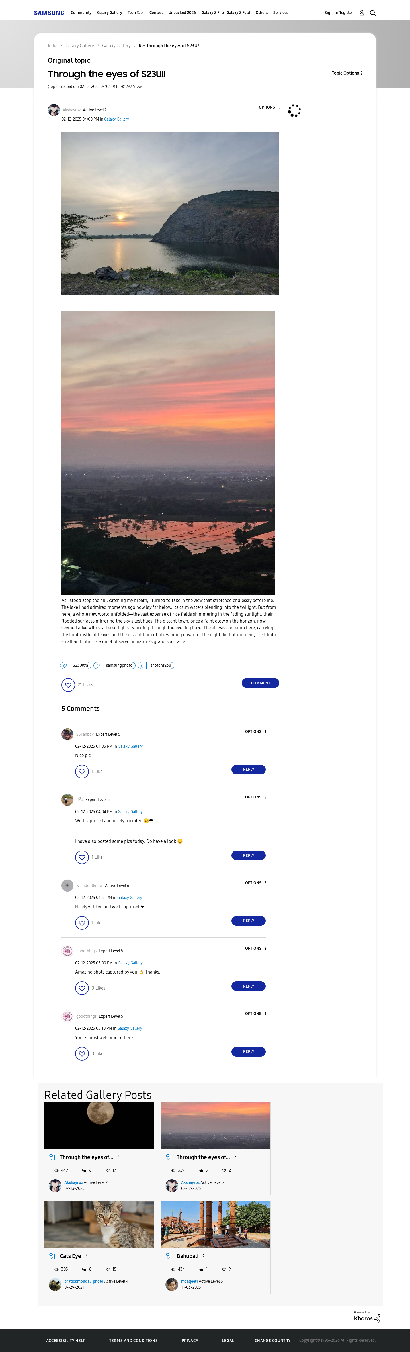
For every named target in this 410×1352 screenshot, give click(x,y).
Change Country (273, 1340)
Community (81, 12)
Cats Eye (302, 1156)
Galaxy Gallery (109, 12)
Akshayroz (73, 1182)
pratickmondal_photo (316, 1182)
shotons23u (161, 665)
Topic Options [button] (345, 73)
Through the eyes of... (86, 1156)
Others (262, 12)
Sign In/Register (339, 12)
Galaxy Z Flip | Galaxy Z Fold (226, 12)
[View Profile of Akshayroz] (72, 110)
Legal (228, 1340)
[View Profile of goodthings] (86, 951)
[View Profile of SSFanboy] (85, 734)
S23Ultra (80, 665)
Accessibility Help (66, 1340)
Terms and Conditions (133, 1340)
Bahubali (71, 1255)
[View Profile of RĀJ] (79, 799)
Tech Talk (136, 12)
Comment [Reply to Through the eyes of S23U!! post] (260, 683)
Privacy (190, 1340)
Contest (156, 12)
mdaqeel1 (72, 1281)
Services (280, 12)
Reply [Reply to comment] (248, 769)
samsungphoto (119, 665)
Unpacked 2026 (182, 12)
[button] (270, 107)
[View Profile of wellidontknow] (89, 885)
